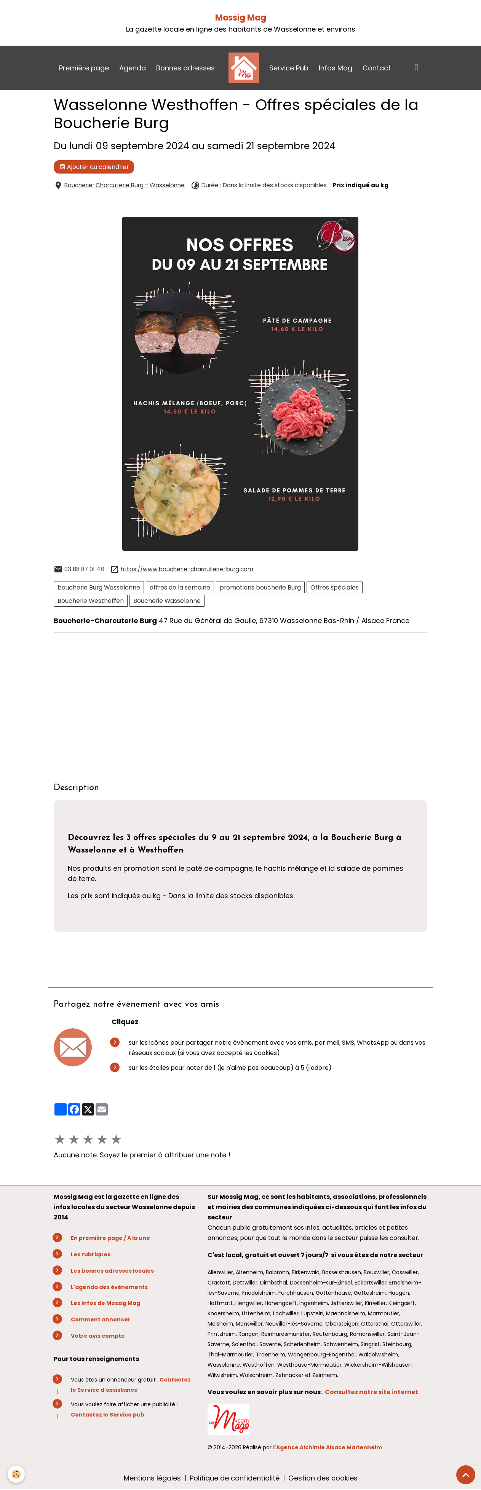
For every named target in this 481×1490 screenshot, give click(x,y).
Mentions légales (152, 1478)
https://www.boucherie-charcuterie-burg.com (187, 569)
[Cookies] (16, 1474)
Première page (84, 68)
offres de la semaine (180, 587)
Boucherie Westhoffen (91, 600)
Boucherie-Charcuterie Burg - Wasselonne (124, 185)
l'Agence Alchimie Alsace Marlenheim (327, 1447)
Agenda (132, 68)
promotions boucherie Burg (260, 587)
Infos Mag (335, 68)
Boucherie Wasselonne (167, 600)
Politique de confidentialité (235, 1478)
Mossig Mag (240, 18)
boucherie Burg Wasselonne (99, 587)
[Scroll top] (465, 1474)
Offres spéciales (334, 587)
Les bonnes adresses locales (112, 1271)
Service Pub (288, 68)
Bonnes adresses (185, 68)
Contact (377, 68)
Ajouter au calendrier (94, 167)
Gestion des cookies (323, 1478)
